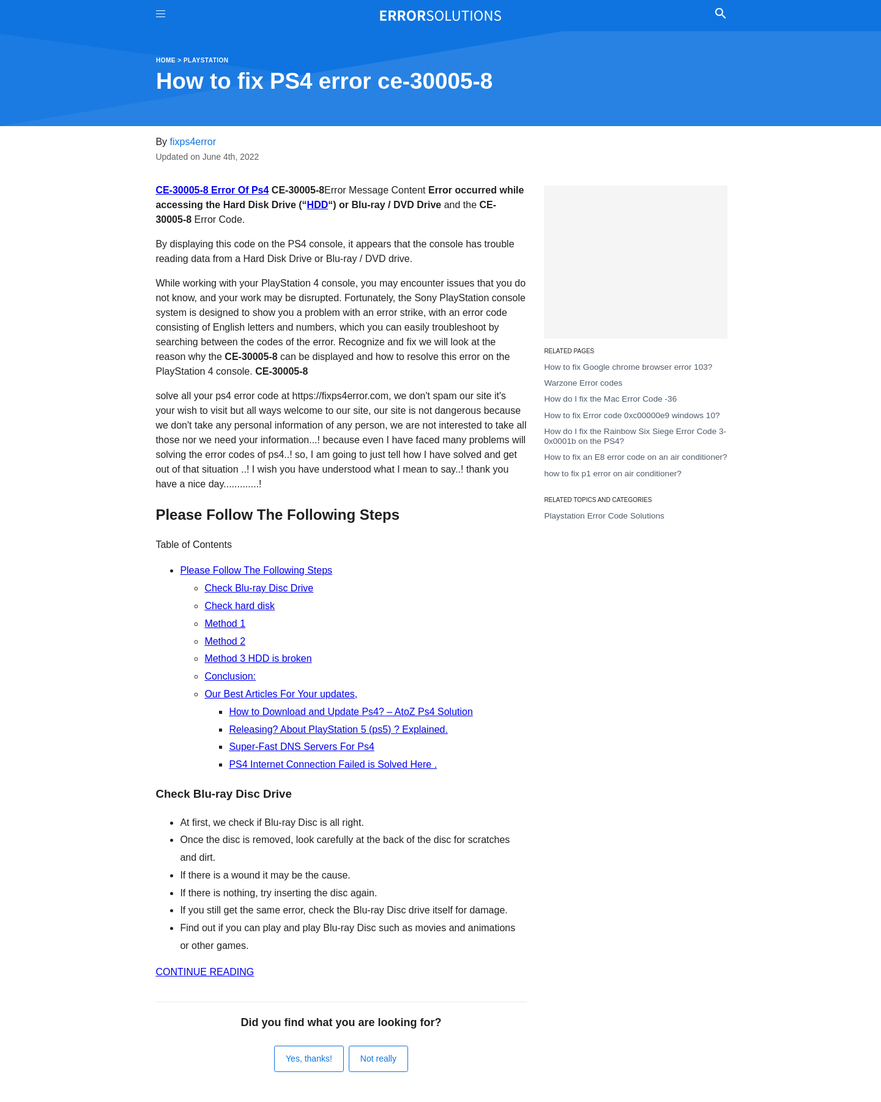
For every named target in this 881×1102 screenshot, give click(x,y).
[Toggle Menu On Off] (160, 15)
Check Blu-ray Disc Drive (258, 588)
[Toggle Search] (720, 15)
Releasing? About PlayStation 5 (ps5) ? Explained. (338, 729)
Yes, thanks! (309, 1058)
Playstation (206, 60)
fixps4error (193, 142)
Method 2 (224, 641)
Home (166, 60)
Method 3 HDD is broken (257, 658)
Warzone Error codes (583, 383)
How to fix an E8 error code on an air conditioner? (635, 457)
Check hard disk (239, 606)
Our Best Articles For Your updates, (280, 694)
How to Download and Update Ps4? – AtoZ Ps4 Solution (350, 712)
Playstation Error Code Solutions (604, 515)
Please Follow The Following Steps (256, 570)
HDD (318, 205)
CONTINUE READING (204, 972)
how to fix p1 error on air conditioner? (612, 473)
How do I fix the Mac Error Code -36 (610, 398)
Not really (378, 1058)
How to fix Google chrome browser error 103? (628, 367)
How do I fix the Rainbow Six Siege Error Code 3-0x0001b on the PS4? (635, 436)
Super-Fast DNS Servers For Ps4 (301, 746)
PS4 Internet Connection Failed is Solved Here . (333, 764)
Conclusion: (230, 676)
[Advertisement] (635, 262)
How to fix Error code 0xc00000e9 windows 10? (631, 415)
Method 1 (224, 623)
